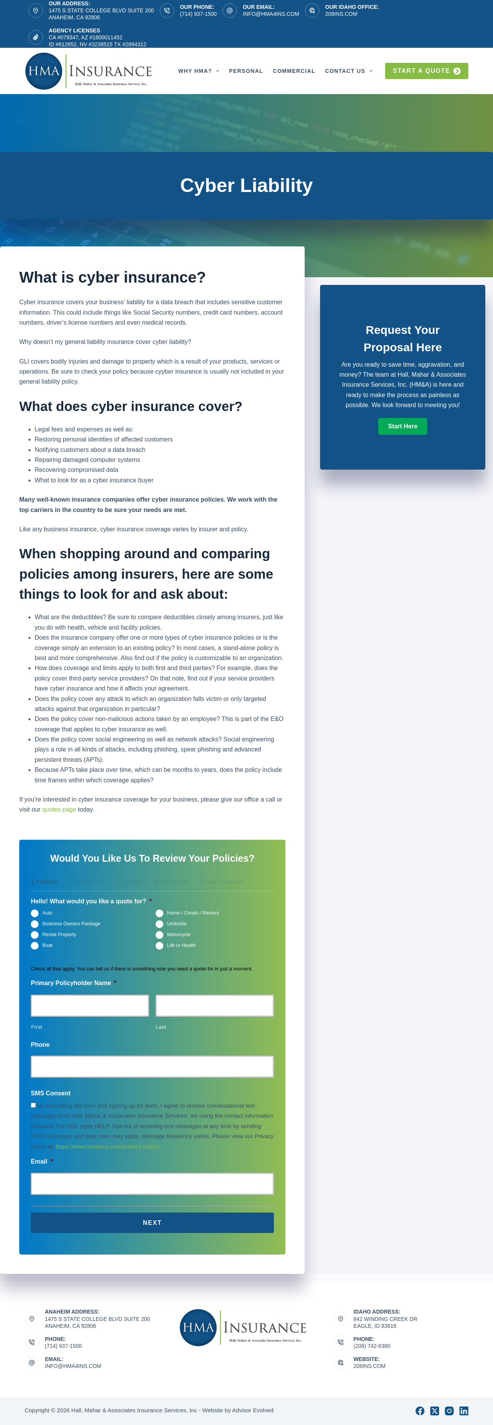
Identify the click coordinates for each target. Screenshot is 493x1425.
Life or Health (181, 945)
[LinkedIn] (463, 1410)
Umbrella (176, 924)
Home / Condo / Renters (193, 913)
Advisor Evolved (253, 1410)
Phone (40, 1044)
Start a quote (427, 71)
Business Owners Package (71, 924)
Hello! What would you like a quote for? (91, 901)
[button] (402, 426)
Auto (47, 913)
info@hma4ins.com (271, 14)
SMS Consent (50, 1093)
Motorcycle (179, 935)
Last (161, 1027)
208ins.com (341, 14)
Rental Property (59, 935)
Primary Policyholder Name (73, 983)
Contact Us (350, 71)
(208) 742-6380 (372, 1346)
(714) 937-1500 (198, 14)
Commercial (294, 71)
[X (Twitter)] (434, 1410)
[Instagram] (449, 1410)
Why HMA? (200, 71)
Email (42, 1161)
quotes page (59, 809)
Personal (246, 71)
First (36, 1027)
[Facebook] (420, 1410)
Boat (47, 945)
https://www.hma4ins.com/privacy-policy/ (107, 1146)
